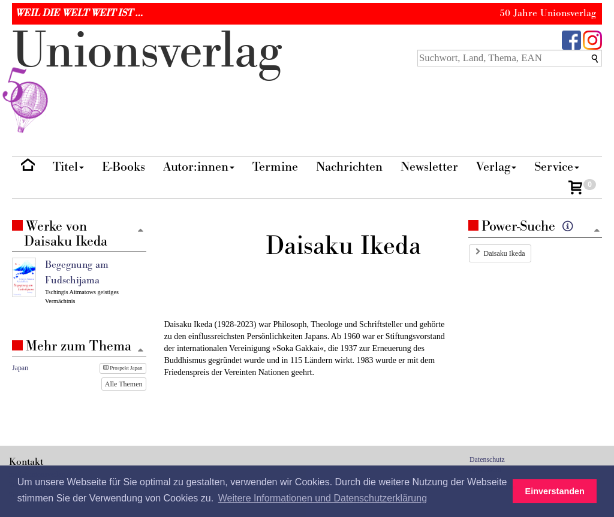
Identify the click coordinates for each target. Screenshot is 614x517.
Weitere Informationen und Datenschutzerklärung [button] (322, 498)
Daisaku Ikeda (504, 253)
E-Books (123, 167)
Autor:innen (198, 167)
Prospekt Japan (123, 368)
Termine (275, 167)
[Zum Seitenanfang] (596, 231)
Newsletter (429, 167)
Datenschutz (487, 459)
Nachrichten (349, 167)
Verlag (496, 167)
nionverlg (147, 79)
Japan (20, 368)
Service (556, 167)
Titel (68, 167)
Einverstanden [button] (555, 491)
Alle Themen (124, 384)
